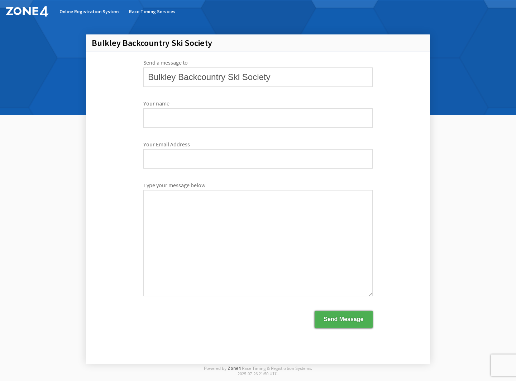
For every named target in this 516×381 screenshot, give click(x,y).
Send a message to (165, 62)
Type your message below (174, 185)
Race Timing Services (152, 12)
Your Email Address (166, 144)
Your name (156, 103)
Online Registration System (89, 12)
